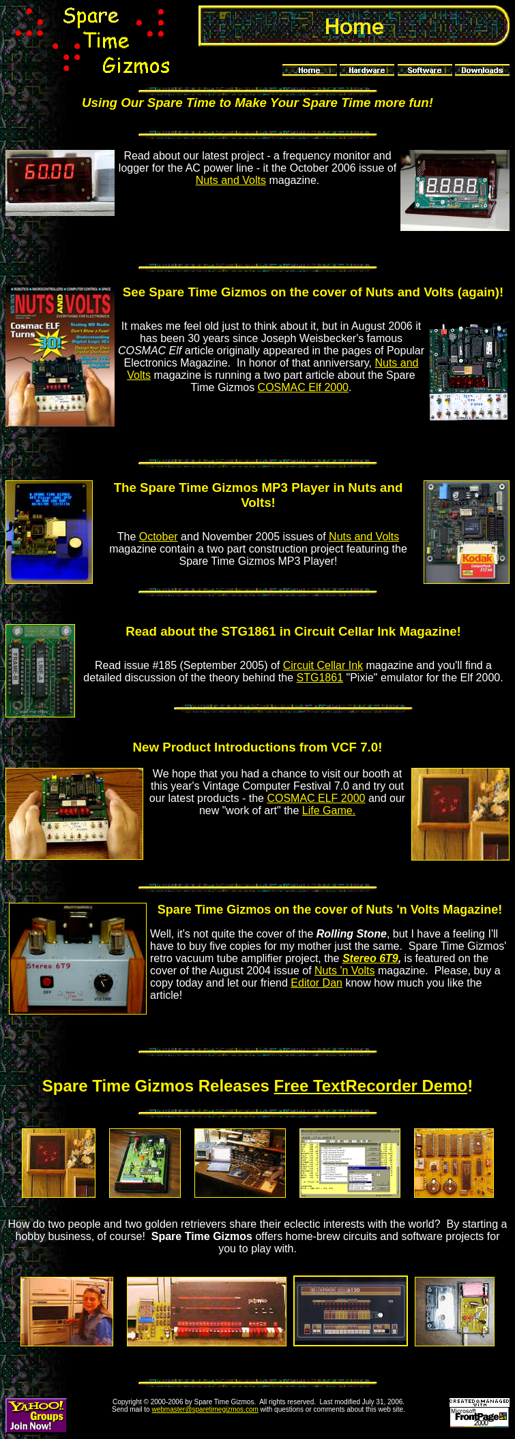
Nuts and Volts (231, 180)
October (158, 536)
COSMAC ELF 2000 (316, 798)
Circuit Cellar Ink (323, 665)
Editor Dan (316, 983)
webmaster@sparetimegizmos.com (204, 1409)
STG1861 (320, 677)
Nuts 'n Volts (344, 970)
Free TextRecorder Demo (371, 1086)
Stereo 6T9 (370, 958)
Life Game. (328, 810)
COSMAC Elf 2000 (303, 387)
